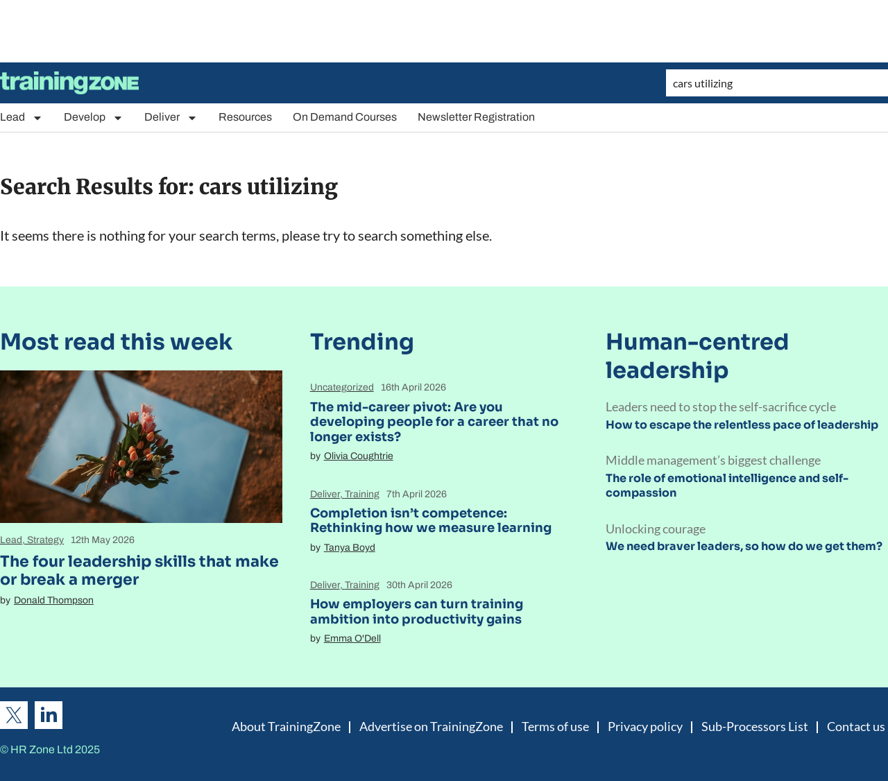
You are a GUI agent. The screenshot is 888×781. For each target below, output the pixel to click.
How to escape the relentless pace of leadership (742, 425)
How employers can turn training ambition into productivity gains (416, 612)
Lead (21, 117)
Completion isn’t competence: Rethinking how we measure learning (431, 521)
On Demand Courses (345, 117)
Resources (245, 117)
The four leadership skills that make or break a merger (139, 570)
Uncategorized (342, 387)
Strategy (45, 540)
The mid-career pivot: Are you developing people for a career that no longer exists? (434, 422)
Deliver (171, 117)
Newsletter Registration (476, 117)
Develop (93, 117)
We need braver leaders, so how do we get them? (744, 546)
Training (362, 494)
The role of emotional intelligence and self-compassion (727, 485)
